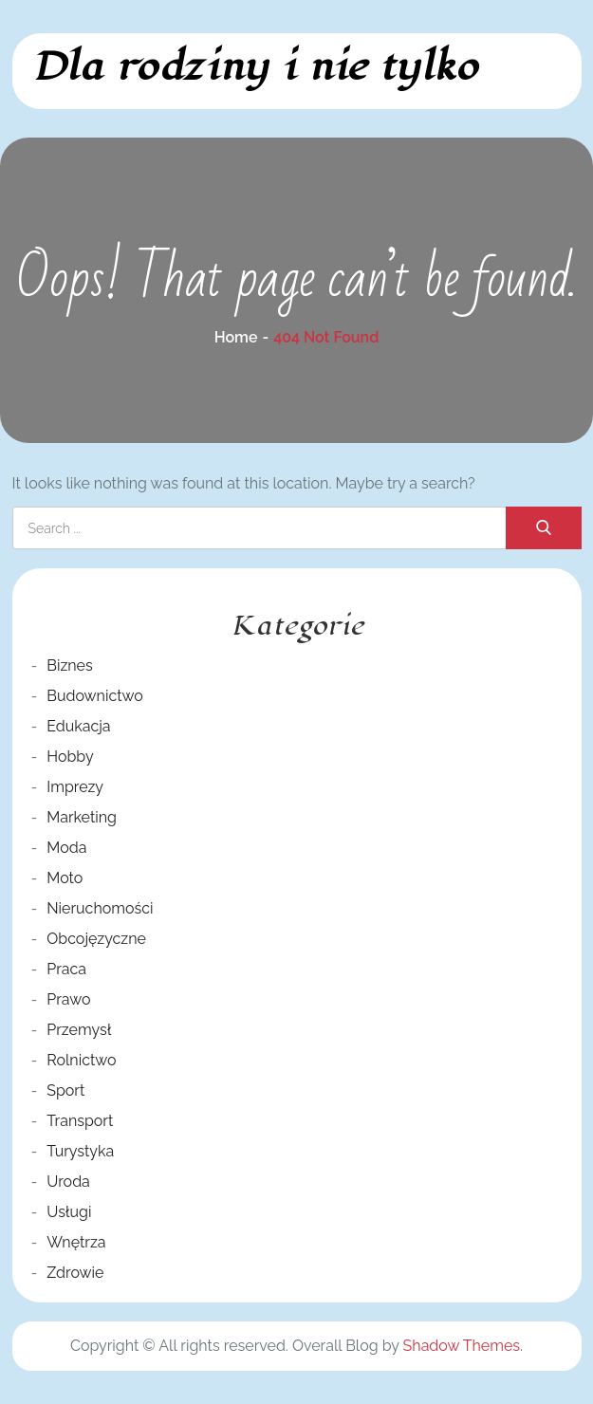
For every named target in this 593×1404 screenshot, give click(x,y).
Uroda (68, 1182)
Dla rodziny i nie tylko (254, 67)
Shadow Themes (461, 1346)
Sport (65, 1090)
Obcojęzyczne (96, 939)
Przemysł (78, 1030)
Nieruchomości (99, 908)
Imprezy (74, 787)
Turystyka (80, 1151)
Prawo (68, 999)
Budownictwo (94, 696)
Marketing (81, 817)
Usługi (68, 1212)
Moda (66, 848)
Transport (79, 1121)
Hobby (69, 757)
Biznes (69, 665)
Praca (66, 969)
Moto (64, 878)
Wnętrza (75, 1242)
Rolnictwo (81, 1060)
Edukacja (78, 726)
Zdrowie (74, 1273)
